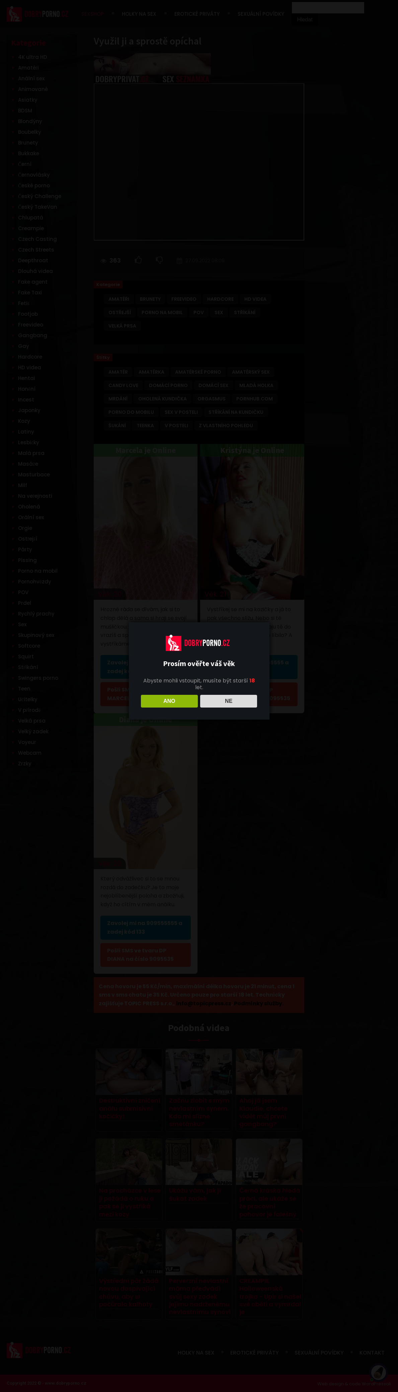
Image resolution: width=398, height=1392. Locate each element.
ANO (169, 701)
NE (228, 701)
